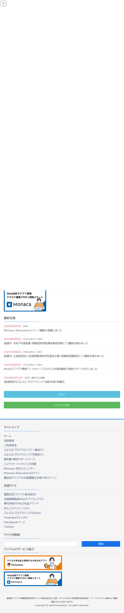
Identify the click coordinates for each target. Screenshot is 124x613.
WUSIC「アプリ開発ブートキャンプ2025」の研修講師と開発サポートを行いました (51, 369)
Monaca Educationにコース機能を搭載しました (33, 330)
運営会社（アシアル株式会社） (20, 494)
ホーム (7, 436)
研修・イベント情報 (38, 378)
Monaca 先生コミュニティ (19, 468)
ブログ (25, 326)
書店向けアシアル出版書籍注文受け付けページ (30, 477)
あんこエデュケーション (17, 508)
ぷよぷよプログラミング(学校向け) (24, 454)
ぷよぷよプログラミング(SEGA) (22, 513)
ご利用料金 (10, 445)
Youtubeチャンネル (16, 517)
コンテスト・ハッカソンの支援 (20, 464)
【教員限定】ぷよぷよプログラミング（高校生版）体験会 (34, 382)
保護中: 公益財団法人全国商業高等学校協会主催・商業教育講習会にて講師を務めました (54, 356)
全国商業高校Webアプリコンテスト (24, 499)
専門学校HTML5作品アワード (21, 503)
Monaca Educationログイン (22, 473)
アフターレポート (29, 339)
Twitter (9, 526)
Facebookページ (14, 522)
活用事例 (9, 440)
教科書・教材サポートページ (19, 459)
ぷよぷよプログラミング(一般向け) (24, 450)
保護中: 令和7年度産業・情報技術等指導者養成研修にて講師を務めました (46, 343)
